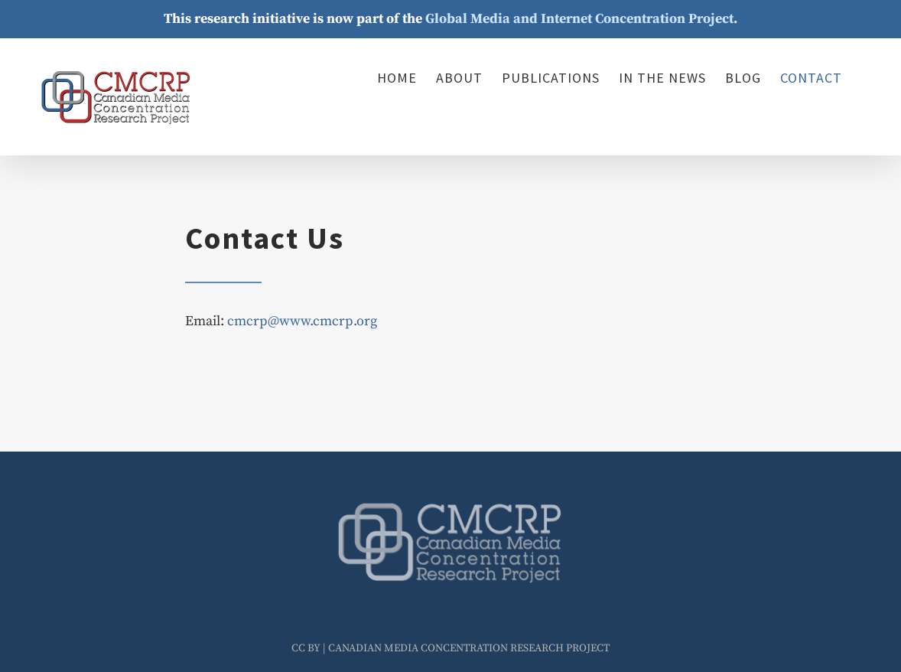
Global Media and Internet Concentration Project (579, 19)
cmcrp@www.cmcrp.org (302, 321)
